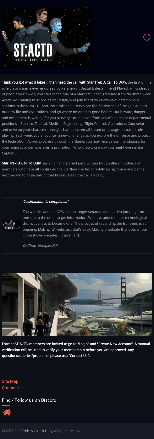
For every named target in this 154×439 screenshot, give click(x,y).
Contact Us (12, 388)
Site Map (10, 381)
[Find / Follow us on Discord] (7, 413)
